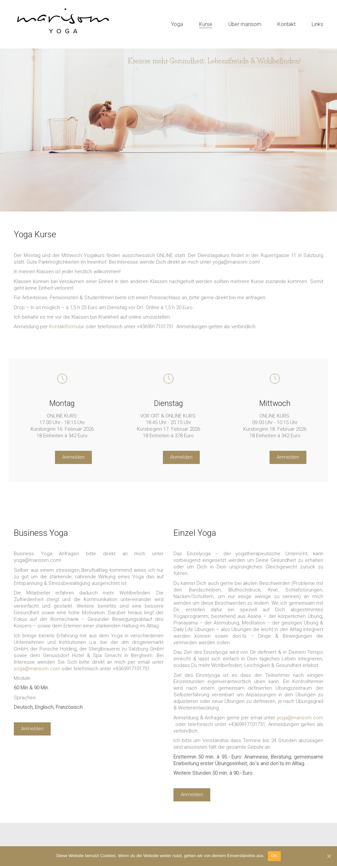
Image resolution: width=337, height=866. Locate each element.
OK (274, 855)
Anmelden (73, 457)
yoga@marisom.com (300, 718)
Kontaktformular (66, 327)
